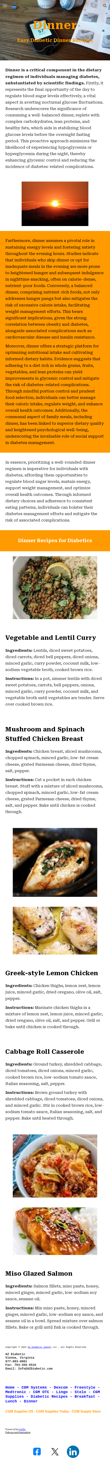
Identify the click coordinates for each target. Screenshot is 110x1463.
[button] (5, 5)
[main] (55, 23)
